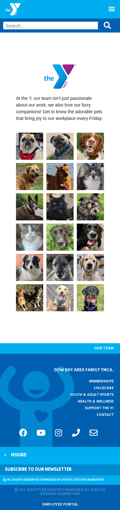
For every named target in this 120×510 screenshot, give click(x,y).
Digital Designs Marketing (82, 480)
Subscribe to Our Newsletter (38, 470)
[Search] (107, 25)
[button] (111, 8)
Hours (18, 455)
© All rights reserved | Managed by (32, 480)
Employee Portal (60, 505)
